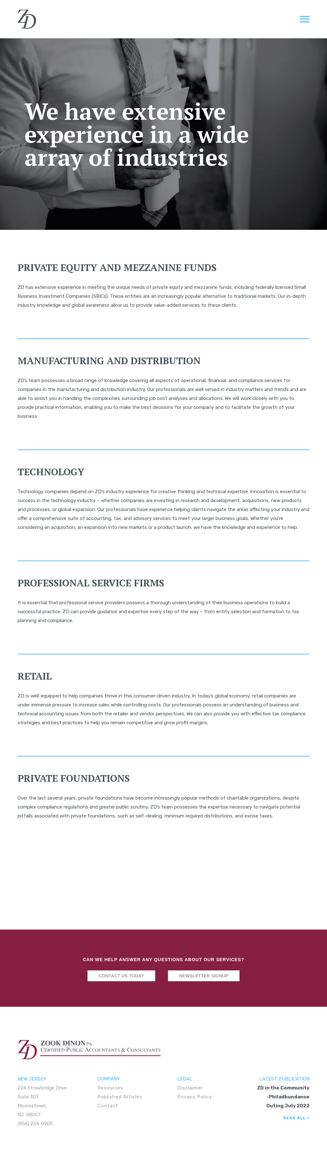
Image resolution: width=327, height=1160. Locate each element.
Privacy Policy (194, 1097)
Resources (110, 1088)
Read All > (296, 1118)
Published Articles (119, 1097)
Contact (107, 1106)
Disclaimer (190, 1088)
